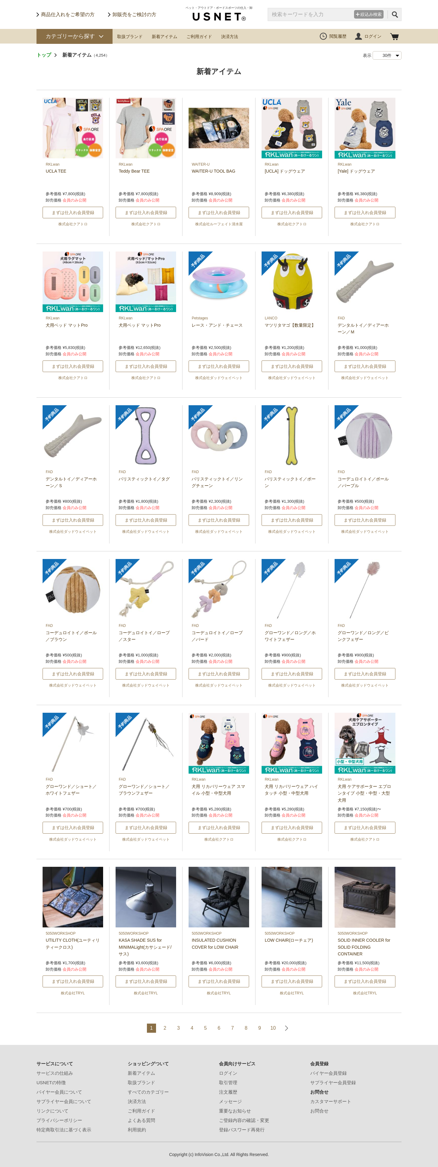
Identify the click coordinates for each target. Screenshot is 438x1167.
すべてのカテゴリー (148, 1092)
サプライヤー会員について (63, 1101)
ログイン (372, 36)
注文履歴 (228, 1092)
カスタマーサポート (330, 1101)
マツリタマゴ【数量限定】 (290, 325)
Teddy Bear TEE (134, 171)
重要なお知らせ (235, 1110)
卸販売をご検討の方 (134, 14)
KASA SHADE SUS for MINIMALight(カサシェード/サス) (145, 947)
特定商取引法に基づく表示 (63, 1129)
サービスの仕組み (54, 1073)
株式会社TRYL (73, 993)
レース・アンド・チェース (217, 325)
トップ (43, 55)
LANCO (271, 318)
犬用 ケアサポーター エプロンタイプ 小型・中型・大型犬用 (364, 793)
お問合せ (319, 1110)
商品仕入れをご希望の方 (68, 14)
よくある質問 (141, 1120)
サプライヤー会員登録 (333, 1082)
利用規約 (137, 1129)
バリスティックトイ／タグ (144, 478)
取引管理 (228, 1082)
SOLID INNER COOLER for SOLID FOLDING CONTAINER (364, 947)
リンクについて (52, 1110)
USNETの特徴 (51, 1082)
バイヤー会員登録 (328, 1073)
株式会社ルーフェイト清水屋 (219, 224)
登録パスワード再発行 (242, 1129)
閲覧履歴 (337, 36)
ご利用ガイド (199, 36)
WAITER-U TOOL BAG (213, 171)
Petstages (200, 318)
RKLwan (52, 164)
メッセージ (230, 1101)
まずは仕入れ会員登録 (73, 212)
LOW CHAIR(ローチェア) (289, 940)
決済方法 (229, 36)
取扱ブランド (130, 36)
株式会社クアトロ (73, 224)
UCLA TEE (56, 171)
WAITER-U (201, 164)
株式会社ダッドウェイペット (219, 378)
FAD (341, 318)
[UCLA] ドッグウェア (285, 171)
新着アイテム (164, 36)
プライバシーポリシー (59, 1120)
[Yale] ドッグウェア (356, 171)
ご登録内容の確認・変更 (244, 1120)
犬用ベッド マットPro (67, 325)
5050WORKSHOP (60, 933)
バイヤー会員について (59, 1092)
